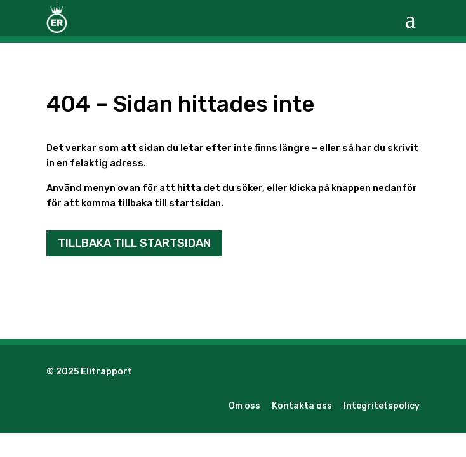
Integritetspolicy (381, 406)
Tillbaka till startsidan (134, 243)
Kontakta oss (302, 406)
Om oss (244, 406)
